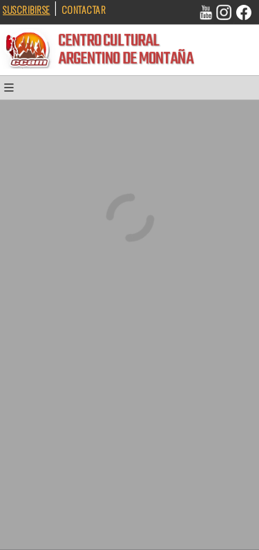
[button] (13, 90)
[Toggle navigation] (13, 90)
